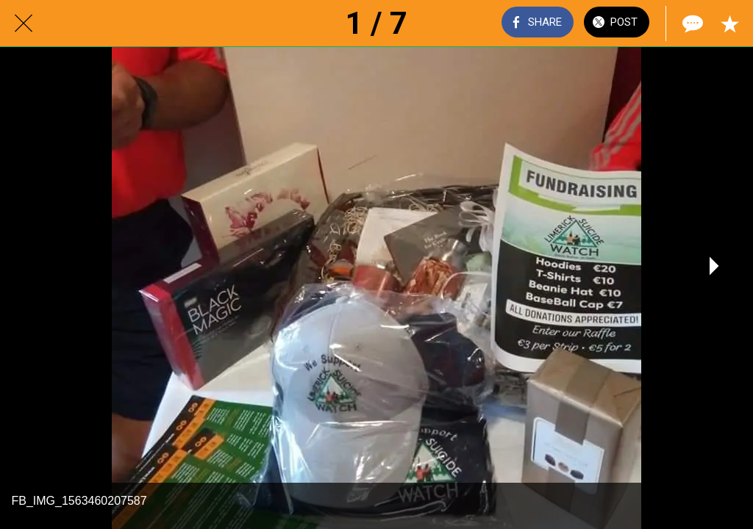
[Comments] (691, 23)
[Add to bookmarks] (729, 23)
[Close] (23, 23)
